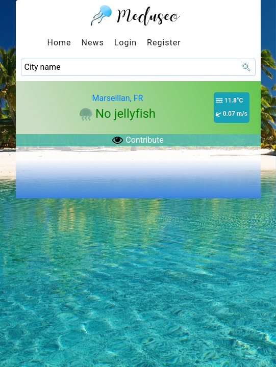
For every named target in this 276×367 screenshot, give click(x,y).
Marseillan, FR (117, 98)
